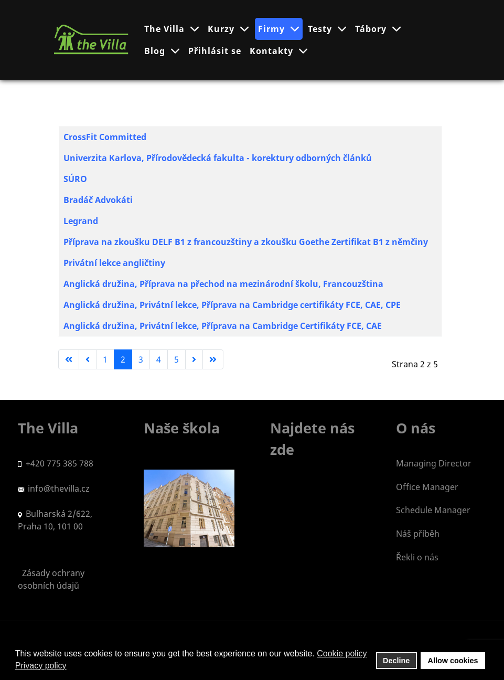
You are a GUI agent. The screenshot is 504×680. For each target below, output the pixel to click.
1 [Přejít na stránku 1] (105, 359)
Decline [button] (396, 660)
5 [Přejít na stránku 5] (176, 359)
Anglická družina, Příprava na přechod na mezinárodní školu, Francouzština (223, 284)
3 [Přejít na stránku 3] (140, 359)
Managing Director (433, 463)
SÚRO (75, 179)
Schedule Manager (433, 510)
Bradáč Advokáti (98, 200)
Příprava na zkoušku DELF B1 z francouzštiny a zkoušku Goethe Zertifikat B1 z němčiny (245, 242)
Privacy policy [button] (41, 665)
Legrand (80, 221)
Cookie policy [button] (342, 653)
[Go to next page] (194, 359)
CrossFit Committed (104, 137)
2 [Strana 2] (123, 359)
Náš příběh (417, 533)
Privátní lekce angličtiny (114, 263)
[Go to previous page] (87, 359)
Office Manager (427, 487)
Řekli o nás (417, 557)
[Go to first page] (68, 359)
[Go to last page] (212, 359)
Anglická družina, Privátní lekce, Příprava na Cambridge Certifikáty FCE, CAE (222, 326)
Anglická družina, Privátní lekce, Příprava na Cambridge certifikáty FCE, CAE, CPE (233, 305)
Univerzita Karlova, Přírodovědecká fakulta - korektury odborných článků (217, 158)
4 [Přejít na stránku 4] (158, 359)
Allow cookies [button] (453, 660)
